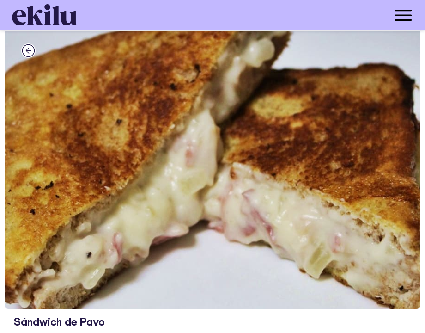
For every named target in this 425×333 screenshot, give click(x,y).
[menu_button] (249, 14)
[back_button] (28, 50)
